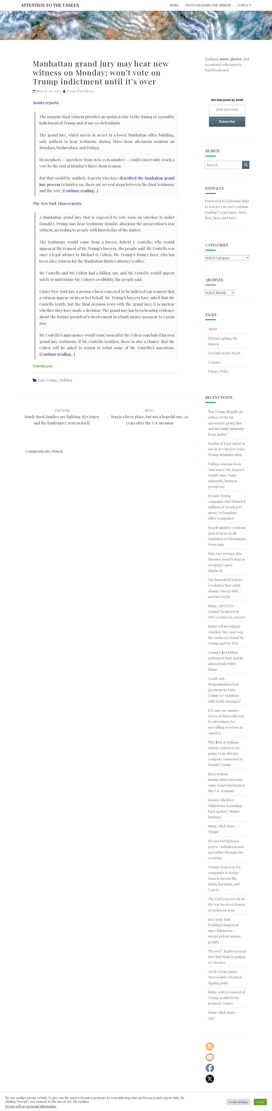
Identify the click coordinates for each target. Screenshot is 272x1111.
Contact (244, 5)
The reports (57, 203)
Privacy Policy (218, 371)
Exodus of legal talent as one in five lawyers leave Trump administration (226, 449)
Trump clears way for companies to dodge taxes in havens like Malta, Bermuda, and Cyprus (224, 878)
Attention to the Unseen (50, 5)
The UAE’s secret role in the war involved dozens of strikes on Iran (226, 904)
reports (45, 102)
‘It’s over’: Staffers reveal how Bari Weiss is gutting (227, 957)
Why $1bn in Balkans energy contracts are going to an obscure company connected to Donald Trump (225, 753)
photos (236, 59)
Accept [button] (260, 1102)
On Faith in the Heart (224, 353)
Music (174, 5)
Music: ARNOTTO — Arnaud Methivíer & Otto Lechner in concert (226, 611)
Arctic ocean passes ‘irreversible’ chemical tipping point (225, 977)
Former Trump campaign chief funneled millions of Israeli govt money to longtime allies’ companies (227, 507)
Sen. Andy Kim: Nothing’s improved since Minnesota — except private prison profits (224, 930)
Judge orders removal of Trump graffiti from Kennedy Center (226, 997)
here (242, 212)
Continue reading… (80, 190)
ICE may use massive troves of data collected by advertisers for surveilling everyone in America (226, 721)
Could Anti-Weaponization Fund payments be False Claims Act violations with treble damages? (224, 689)
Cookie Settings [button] (238, 1102)
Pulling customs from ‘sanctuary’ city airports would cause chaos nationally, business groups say (226, 475)
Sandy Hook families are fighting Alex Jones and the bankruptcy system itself (62, 417)
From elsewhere (80, 91)
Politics (66, 380)
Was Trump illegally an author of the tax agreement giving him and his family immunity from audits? (226, 422)
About (212, 329)
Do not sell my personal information (30, 1106)
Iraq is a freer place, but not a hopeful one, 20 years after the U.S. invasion (149, 417)
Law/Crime (47, 380)
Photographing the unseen (208, 5)
